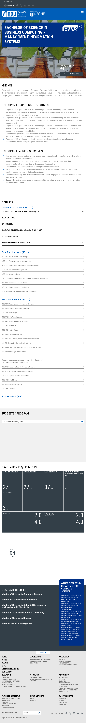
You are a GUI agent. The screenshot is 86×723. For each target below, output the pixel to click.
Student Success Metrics (68, 690)
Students (34, 675)
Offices (62, 679)
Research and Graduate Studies (14, 686)
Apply (4, 660)
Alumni (5, 663)
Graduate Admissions (38, 661)
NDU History (63, 677)
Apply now (69, 74)
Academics (64, 657)
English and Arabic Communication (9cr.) (43, 211)
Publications (7, 683)
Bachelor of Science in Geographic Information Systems (71, 625)
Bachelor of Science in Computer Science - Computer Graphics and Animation (71, 614)
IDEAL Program (64, 663)
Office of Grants (8, 684)
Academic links (36, 677)
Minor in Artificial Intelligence (69, 639)
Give (4, 666)
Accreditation (64, 683)
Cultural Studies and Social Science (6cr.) (43, 230)
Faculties (62, 659)
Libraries (5, 677)
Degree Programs (65, 661)
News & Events (37, 696)
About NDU (64, 675)
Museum (5, 702)
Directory (34, 663)
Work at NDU (63, 692)
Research (6, 675)
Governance (63, 686)
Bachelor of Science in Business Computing (71, 620)
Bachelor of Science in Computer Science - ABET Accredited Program (71, 598)
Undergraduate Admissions (40, 659)
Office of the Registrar (68, 665)
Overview (62, 681)
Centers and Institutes (11, 681)
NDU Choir (5, 706)
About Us (62, 704)
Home (4, 657)
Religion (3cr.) (43, 218)
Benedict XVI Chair (9, 704)
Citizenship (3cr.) (43, 236)
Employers (63, 702)
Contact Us (7, 672)
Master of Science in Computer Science (70, 630)
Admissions (35, 657)
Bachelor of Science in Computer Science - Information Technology (71, 606)
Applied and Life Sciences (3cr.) (43, 242)
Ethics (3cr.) (43, 224)
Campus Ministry (8, 707)
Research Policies (9, 679)
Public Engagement (11, 696)
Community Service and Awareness (11, 699)
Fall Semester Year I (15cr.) (13, 422)
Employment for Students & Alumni (41, 680)
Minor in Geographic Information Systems (70, 634)
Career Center (66, 696)
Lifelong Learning (10, 669)
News (32, 699)
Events (33, 700)
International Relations (68, 684)
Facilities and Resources (68, 688)
